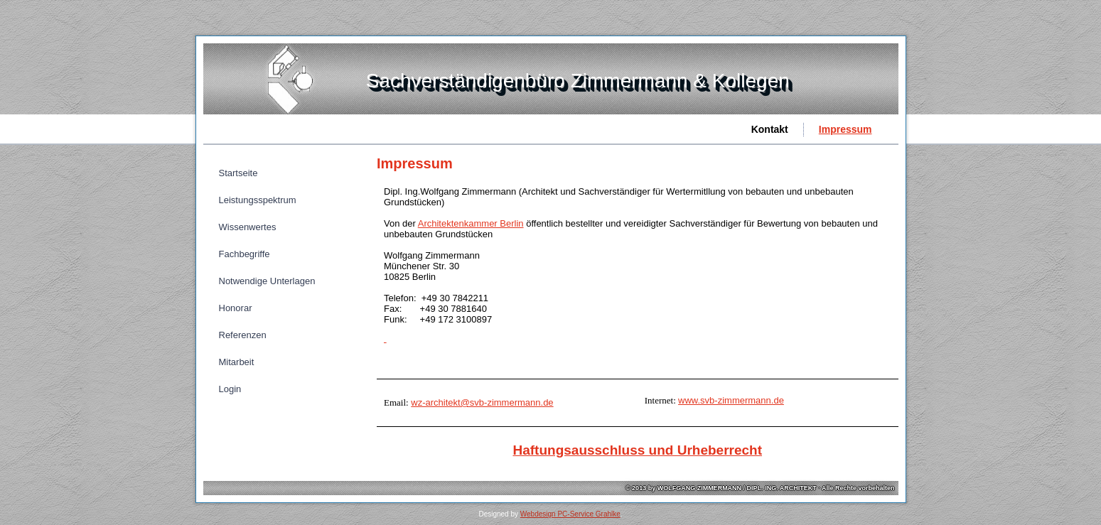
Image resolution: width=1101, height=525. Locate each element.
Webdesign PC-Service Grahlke (570, 514)
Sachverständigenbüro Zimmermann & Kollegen (578, 81)
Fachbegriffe (244, 254)
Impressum (845, 129)
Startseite (238, 173)
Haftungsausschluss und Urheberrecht (637, 450)
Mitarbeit (236, 362)
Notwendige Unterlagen (267, 281)
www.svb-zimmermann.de (731, 400)
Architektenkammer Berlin (471, 223)
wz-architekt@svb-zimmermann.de (482, 402)
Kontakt (769, 129)
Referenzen (243, 335)
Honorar (235, 308)
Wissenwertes (247, 227)
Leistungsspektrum (257, 200)
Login (230, 389)
